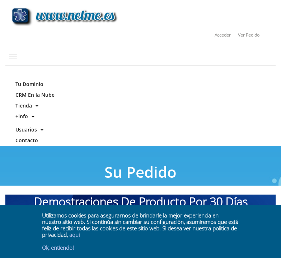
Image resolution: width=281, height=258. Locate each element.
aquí (74, 234)
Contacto (25, 140)
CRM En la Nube (34, 94)
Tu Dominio (28, 84)
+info (23, 116)
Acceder (223, 35)
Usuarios (28, 129)
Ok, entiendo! (58, 247)
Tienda (25, 105)
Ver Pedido (248, 35)
